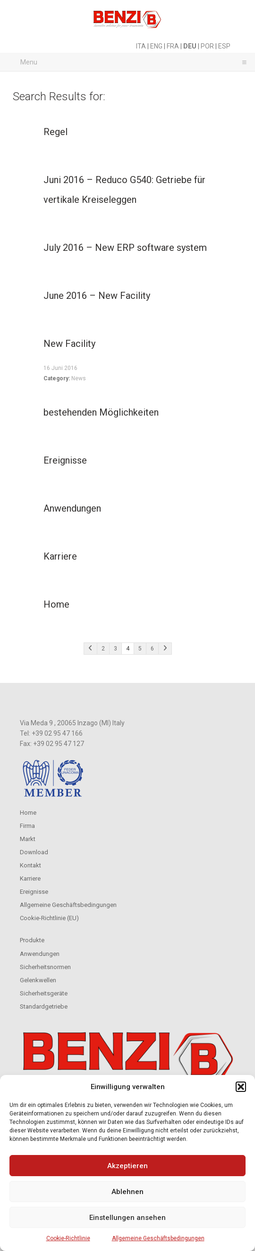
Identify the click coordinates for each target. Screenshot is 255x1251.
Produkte (32, 940)
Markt (27, 838)
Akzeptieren (127, 1166)
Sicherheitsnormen (45, 966)
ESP (224, 46)
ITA (141, 46)
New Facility (69, 343)
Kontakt (30, 865)
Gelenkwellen (38, 980)
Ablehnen (127, 1191)
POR (207, 46)
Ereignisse (65, 460)
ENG (156, 46)
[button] (241, 1086)
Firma (27, 825)
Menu (131, 62)
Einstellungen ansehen (127, 1217)
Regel (55, 131)
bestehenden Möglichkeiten (101, 412)
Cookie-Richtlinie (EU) (49, 918)
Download (34, 852)
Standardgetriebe (44, 1006)
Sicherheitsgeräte (44, 993)
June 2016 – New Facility (96, 295)
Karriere (60, 556)
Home (56, 604)
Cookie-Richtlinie (68, 1238)
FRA (173, 46)
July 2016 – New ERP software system (125, 247)
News (78, 378)
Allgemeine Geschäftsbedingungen (158, 1238)
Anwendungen (72, 508)
